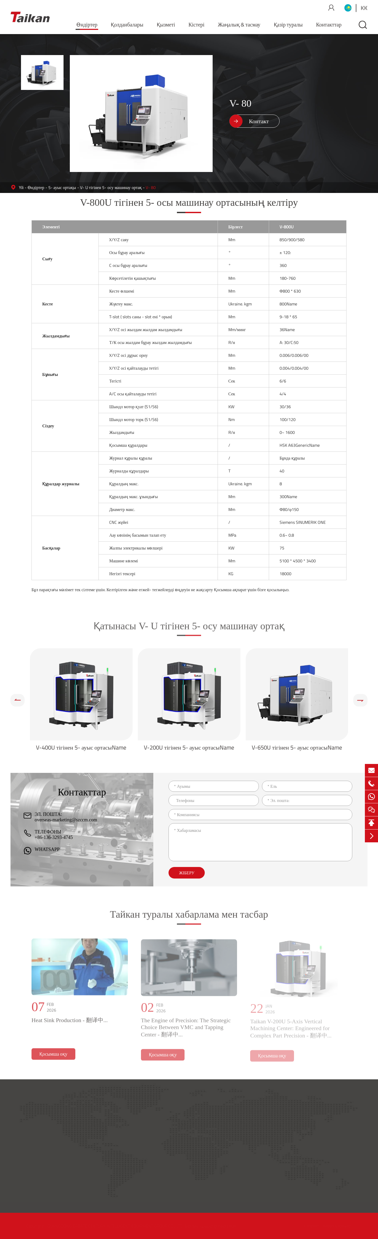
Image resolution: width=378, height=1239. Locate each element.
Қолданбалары (127, 24)
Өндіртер (86, 25)
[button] (17, 700)
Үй (21, 187)
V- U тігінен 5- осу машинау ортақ (111, 187)
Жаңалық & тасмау (239, 24)
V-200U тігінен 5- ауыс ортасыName (189, 747)
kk (364, 7)
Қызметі (166, 24)
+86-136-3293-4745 (54, 837)
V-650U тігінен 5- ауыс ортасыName (297, 747)
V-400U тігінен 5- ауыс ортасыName (81, 747)
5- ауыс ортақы (62, 187)
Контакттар (329, 24)
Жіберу (186, 873)
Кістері (196, 24)
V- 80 (151, 187)
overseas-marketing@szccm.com (66, 819)
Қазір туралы (288, 24)
